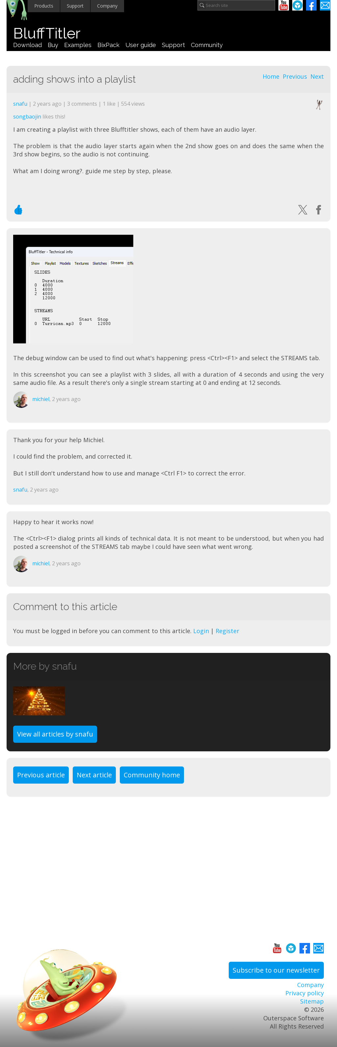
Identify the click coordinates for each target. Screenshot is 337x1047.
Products (43, 6)
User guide (140, 44)
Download (27, 44)
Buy (53, 44)
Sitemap (312, 1001)
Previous (295, 76)
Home (271, 76)
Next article (94, 774)
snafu (20, 103)
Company (107, 6)
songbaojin (27, 116)
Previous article (41, 774)
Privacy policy (304, 993)
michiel (40, 399)
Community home (152, 774)
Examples (77, 44)
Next (317, 76)
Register (227, 631)
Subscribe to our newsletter (276, 970)
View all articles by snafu (55, 734)
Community (207, 44)
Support (75, 6)
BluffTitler (46, 33)
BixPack (108, 44)
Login (201, 631)
